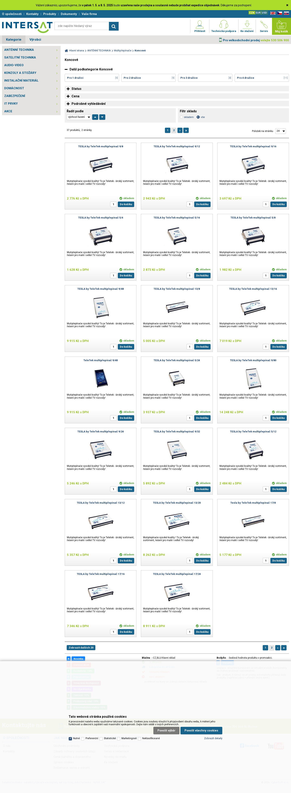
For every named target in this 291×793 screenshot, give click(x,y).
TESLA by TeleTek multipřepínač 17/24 (177, 573)
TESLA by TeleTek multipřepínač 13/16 (253, 288)
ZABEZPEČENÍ (14, 96)
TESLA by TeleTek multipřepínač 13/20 (177, 502)
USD (264, 12)
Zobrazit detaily (213, 738)
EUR (258, 12)
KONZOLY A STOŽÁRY (20, 73)
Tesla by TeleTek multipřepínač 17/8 (253, 502)
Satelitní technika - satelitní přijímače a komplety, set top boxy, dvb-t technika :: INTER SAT (27, 27)
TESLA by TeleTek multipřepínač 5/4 (100, 217)
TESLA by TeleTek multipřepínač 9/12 (177, 146)
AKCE (8, 111)
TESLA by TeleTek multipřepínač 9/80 (253, 360)
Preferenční (91, 738)
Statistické (110, 738)
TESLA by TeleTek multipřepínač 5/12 (253, 431)
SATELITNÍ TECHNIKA (20, 57)
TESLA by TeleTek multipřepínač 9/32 (177, 431)
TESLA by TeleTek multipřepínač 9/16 (253, 146)
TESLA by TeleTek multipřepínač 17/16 (100, 573)
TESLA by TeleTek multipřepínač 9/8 (100, 146)
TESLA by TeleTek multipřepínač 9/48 (100, 288)
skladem (189, 117)
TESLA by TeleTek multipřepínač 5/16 (177, 217)
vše (203, 117)
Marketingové (129, 738)
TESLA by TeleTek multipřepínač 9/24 (100, 431)
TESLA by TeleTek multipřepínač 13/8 (177, 288)
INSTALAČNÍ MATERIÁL (21, 80)
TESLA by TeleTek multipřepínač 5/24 (177, 360)
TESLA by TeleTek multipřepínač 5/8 (253, 217)
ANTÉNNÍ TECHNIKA (19, 50)
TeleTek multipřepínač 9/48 (100, 360)
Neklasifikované (151, 738)
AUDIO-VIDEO (14, 65)
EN (272, 13)
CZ (278, 13)
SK (285, 13)
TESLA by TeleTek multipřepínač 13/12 (100, 502)
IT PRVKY (11, 103)
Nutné (76, 738)
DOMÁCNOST (14, 88)
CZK (251, 12)
